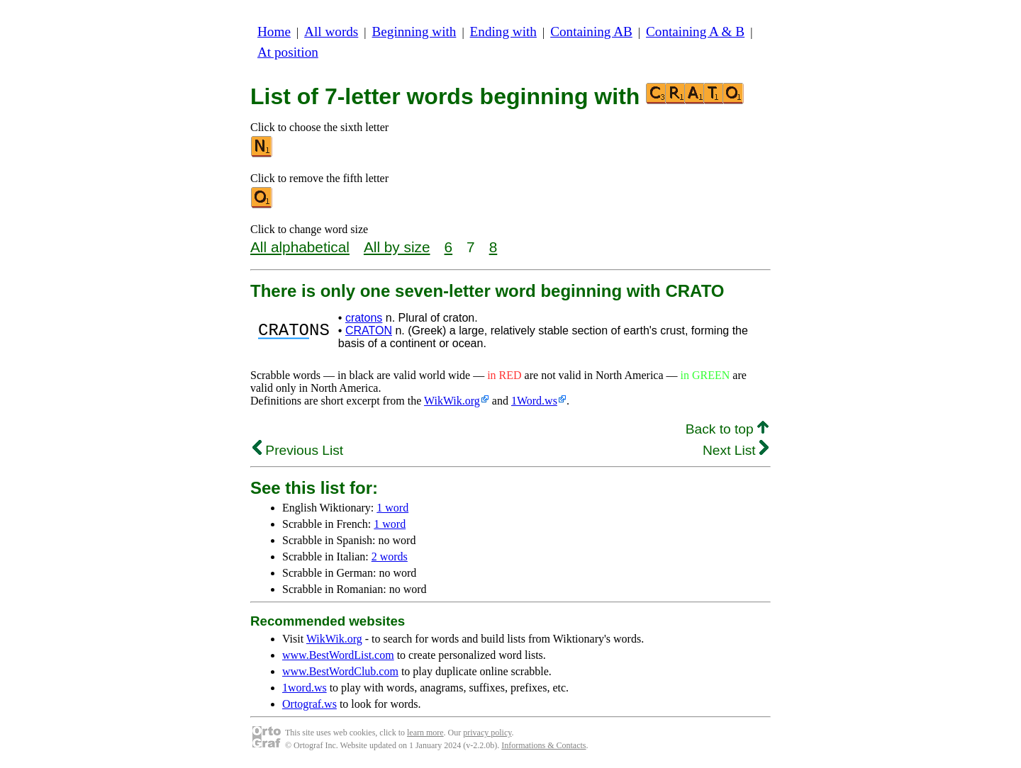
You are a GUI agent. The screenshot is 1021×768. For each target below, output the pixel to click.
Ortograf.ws (309, 704)
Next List (736, 450)
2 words (390, 556)
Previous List (297, 450)
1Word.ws (534, 401)
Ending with (503, 31)
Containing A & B (695, 31)
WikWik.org (452, 401)
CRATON (368, 330)
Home (274, 31)
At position (287, 52)
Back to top (727, 429)
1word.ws (304, 688)
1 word (392, 508)
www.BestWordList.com (338, 655)
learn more (425, 733)
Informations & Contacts (543, 745)
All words (331, 31)
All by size (397, 247)
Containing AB (591, 31)
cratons (363, 318)
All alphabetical (300, 247)
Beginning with (414, 31)
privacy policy (487, 733)
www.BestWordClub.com (340, 671)
